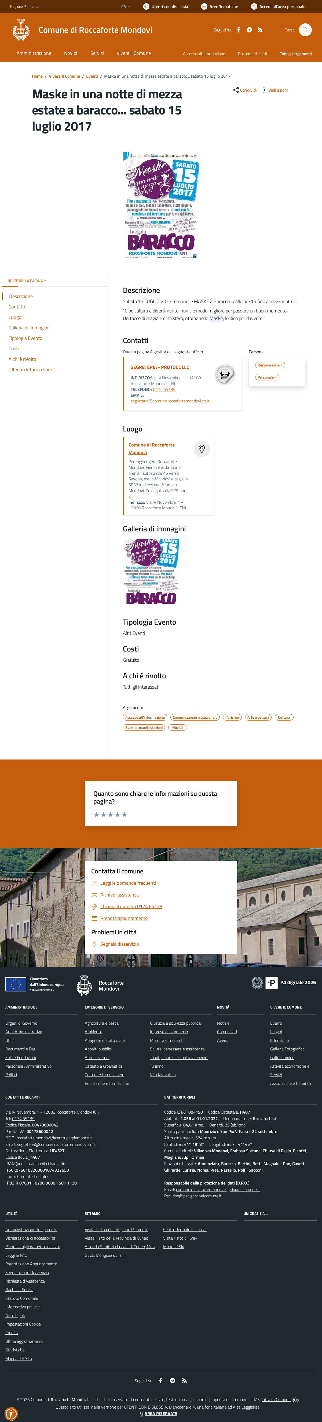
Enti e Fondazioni (20, 1057)
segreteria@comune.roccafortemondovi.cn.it (170, 401)
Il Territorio (279, 1040)
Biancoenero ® (182, 1407)
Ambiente (93, 1031)
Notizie (223, 1023)
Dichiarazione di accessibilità (30, 1238)
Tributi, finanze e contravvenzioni (179, 1057)
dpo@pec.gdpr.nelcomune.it (197, 1196)
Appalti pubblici (98, 1049)
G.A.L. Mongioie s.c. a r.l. (105, 1255)
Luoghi (276, 1031)
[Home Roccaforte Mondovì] (81, 30)
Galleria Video (282, 1057)
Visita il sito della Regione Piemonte (116, 1229)
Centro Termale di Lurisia (185, 1229)
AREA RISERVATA (157, 1413)
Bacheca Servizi (19, 1289)
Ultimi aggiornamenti (24, 1341)
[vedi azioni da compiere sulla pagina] (274, 90)
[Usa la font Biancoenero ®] (166, 6)
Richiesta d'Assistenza (25, 1281)
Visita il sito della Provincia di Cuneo (116, 1238)
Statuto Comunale (21, 1298)
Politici (11, 1074)
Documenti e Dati (20, 1049)
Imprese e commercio (169, 1031)
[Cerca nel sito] (305, 29)
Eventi (92, 76)
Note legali (15, 1315)
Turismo (156, 1066)
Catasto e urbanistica (103, 1066)
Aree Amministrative (23, 1031)
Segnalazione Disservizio (27, 1272)
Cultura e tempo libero (104, 1074)
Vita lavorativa (163, 1074)
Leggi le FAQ (16, 1255)
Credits (11, 1332)
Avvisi (222, 1040)
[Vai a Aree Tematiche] (219, 6)
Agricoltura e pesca (102, 1023)
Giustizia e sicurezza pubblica (175, 1023)
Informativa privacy (22, 1307)
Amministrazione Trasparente (31, 1229)
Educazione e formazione (107, 1083)
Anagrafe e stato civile (105, 1040)
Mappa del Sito (18, 1358)
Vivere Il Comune (64, 76)
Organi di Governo (21, 1023)
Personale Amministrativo (28, 1066)
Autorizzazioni (97, 1057)
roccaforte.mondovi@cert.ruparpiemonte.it (54, 1138)
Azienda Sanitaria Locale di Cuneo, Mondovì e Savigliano (135, 1246)
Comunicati (227, 1031)
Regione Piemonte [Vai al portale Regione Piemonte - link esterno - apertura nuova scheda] (24, 6)
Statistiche (15, 1350)
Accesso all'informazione (204, 54)
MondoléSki (173, 1246)
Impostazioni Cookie (23, 1324)
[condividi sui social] (244, 90)
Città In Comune (276, 1399)
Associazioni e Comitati (290, 1083)
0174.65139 (164, 389)
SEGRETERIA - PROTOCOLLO (160, 367)
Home (37, 76)
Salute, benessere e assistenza (177, 1049)
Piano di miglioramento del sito (32, 1246)
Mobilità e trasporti (167, 1040)
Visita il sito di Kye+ (180, 1238)
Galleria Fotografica (287, 1049)
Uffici (9, 1040)
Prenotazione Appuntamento (31, 1264)
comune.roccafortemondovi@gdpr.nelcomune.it (218, 1189)
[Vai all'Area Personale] (278, 6)
